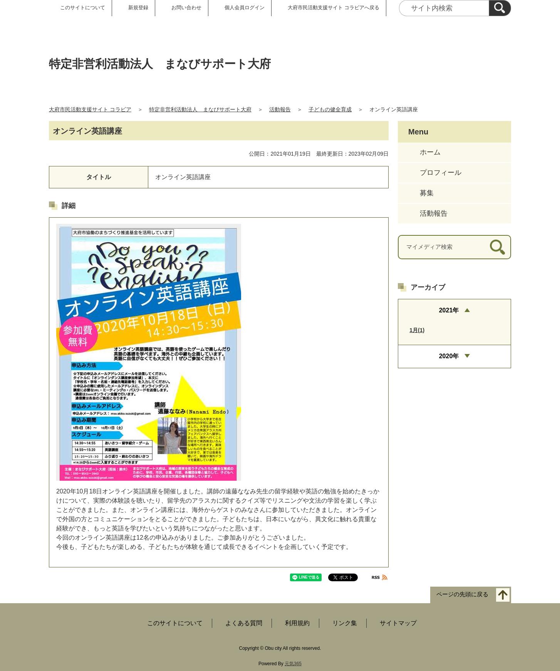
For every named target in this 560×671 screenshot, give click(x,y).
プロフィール (440, 172)
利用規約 (297, 623)
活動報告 (280, 109)
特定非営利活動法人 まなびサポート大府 (200, 109)
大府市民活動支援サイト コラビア (90, 109)
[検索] (500, 8)
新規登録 (138, 7)
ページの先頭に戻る (462, 594)
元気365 (293, 663)
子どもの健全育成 (330, 109)
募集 (427, 193)
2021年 (449, 310)
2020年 (449, 356)
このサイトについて (82, 7)
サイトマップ (398, 623)
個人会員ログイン (245, 7)
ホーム (430, 152)
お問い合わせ (186, 7)
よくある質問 (243, 623)
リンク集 (344, 623)
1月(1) (416, 330)
